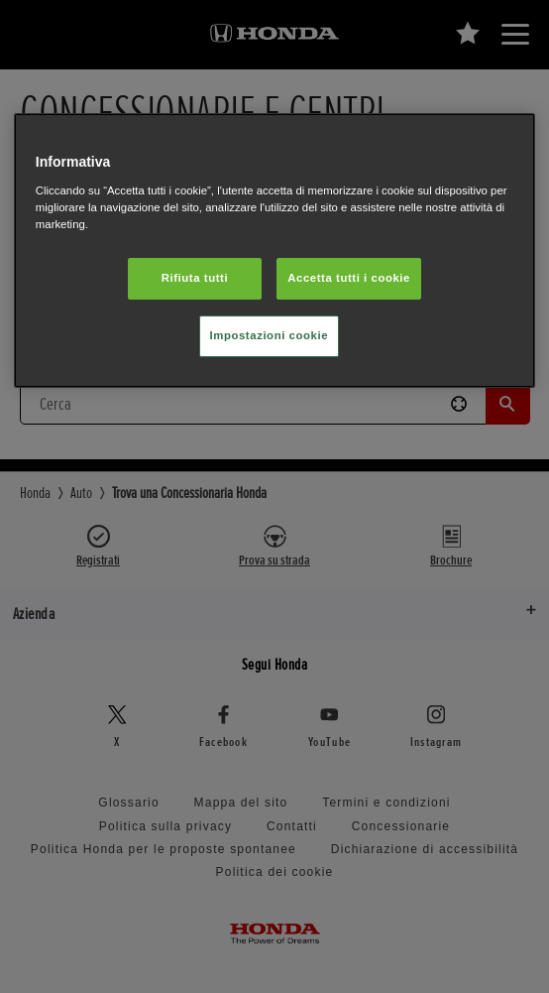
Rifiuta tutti (195, 278)
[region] (274, 250)
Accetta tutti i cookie (348, 278)
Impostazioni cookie (269, 335)
